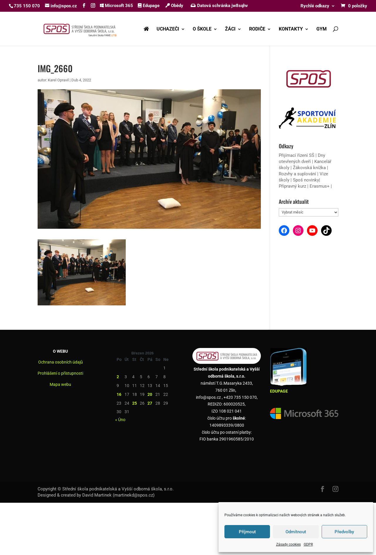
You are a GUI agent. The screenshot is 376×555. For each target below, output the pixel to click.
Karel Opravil (58, 80)
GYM (321, 29)
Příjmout (247, 531)
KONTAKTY (291, 29)
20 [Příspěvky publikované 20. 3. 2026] (149, 394)
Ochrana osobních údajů (60, 362)
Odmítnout (296, 531)
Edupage (149, 5)
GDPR (308, 544)
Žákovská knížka (309, 167)
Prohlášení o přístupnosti (60, 373)
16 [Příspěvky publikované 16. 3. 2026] (119, 394)
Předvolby (344, 531)
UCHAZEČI (168, 29)
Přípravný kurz (292, 186)
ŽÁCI (230, 29)
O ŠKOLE (202, 29)
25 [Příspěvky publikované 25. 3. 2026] (134, 403)
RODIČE (257, 29)
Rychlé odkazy (315, 6)
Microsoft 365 (116, 5)
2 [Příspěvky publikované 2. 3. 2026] (118, 376)
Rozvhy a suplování (298, 173)
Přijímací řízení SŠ (296, 155)
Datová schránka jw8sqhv (219, 5)
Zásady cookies (288, 544)
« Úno (120, 419)
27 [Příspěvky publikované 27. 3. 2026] (149, 403)
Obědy (174, 5)
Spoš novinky (306, 180)
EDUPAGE (279, 391)
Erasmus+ (320, 186)
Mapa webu (60, 384)
